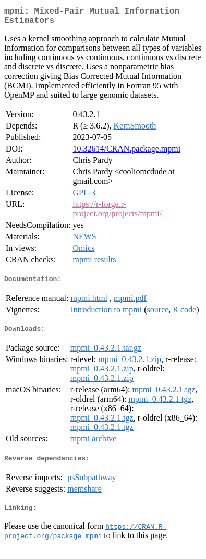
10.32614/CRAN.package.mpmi (126, 152)
